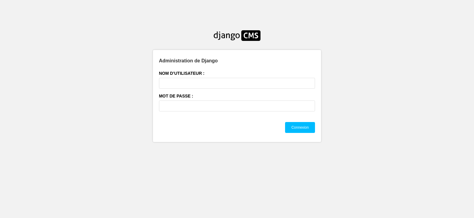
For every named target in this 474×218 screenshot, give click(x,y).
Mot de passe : (176, 96)
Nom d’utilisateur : (182, 73)
